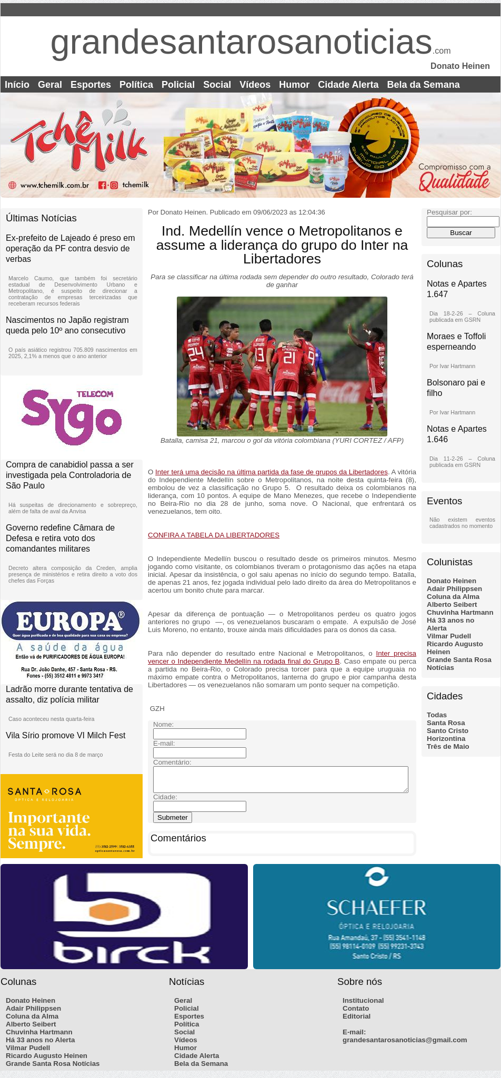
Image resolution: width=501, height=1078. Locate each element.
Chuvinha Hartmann (460, 612)
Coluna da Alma (453, 597)
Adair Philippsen (454, 589)
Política (136, 84)
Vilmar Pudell (449, 636)
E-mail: (354, 1037)
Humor (294, 84)
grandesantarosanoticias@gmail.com (405, 1045)
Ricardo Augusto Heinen (46, 1060)
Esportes (91, 84)
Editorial (356, 1021)
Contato (356, 1013)
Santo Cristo (447, 731)
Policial (178, 84)
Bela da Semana (423, 84)
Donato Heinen (451, 581)
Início (17, 84)
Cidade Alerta (348, 84)
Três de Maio (448, 746)
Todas (437, 715)
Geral (50, 84)
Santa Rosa (446, 723)
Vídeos (254, 84)
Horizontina (446, 739)
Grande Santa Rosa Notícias (53, 1068)
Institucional (363, 1005)
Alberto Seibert (452, 604)
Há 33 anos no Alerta (40, 1045)
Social (217, 84)
